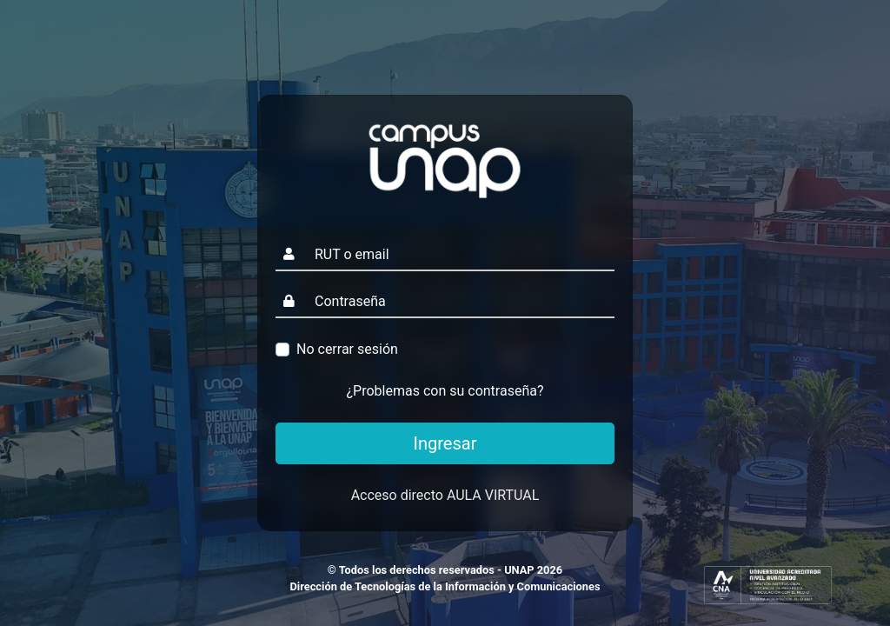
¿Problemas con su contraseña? (445, 391)
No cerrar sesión (347, 349)
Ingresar (445, 443)
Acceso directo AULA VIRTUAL (445, 495)
